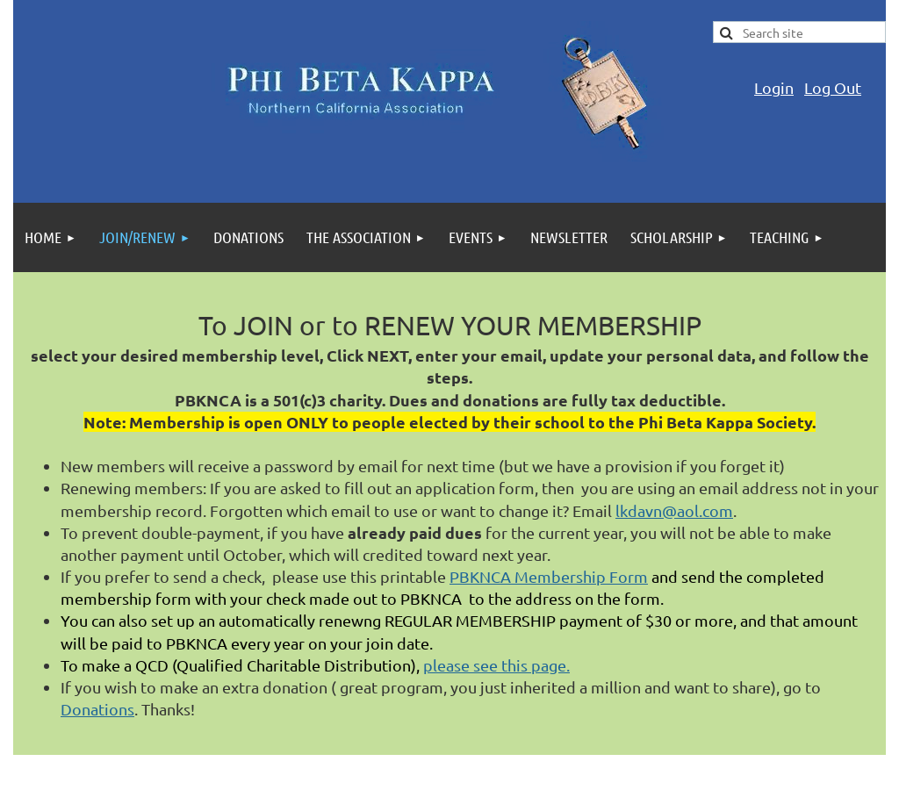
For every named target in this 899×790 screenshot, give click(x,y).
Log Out (832, 87)
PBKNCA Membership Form (549, 576)
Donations (97, 709)
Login (774, 87)
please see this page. (496, 665)
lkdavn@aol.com (674, 510)
